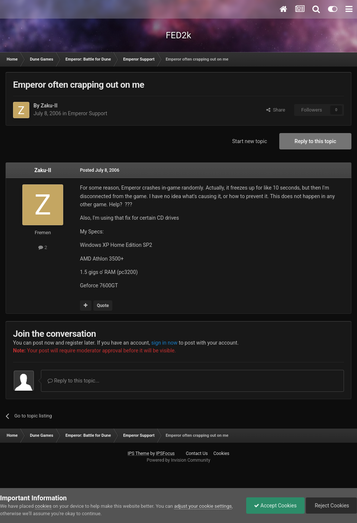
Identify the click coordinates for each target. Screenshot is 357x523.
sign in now (164, 343)
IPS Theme (138, 453)
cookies (43, 506)
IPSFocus (165, 453)
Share (275, 110)
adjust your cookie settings (203, 506)
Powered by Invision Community (178, 460)
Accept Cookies (275, 506)
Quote (103, 305)
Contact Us (197, 453)
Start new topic (249, 141)
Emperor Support (87, 113)
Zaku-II (49, 106)
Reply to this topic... (73, 381)
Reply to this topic (315, 141)
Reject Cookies (331, 506)
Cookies (221, 453)
